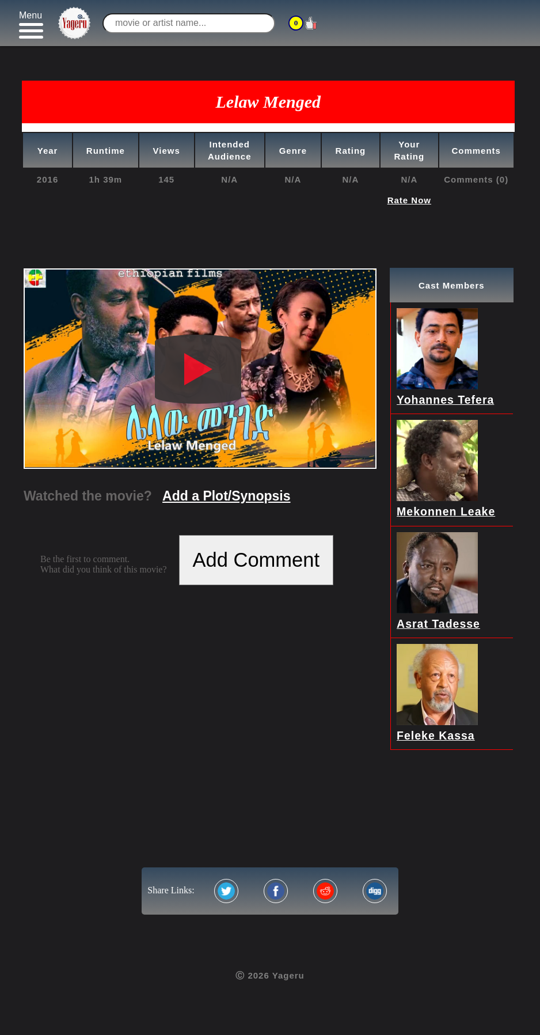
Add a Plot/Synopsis (226, 495)
